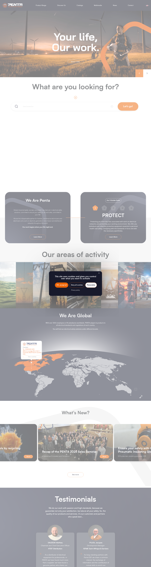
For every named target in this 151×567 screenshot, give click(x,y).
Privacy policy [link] (75, 290)
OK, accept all (62, 285)
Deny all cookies (77, 285)
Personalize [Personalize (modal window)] (91, 285)
